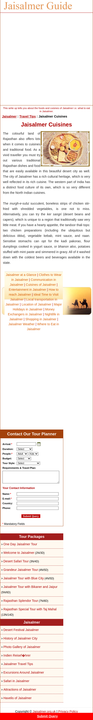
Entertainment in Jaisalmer (27, 289)
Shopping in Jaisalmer (41, 319)
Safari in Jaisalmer (16, 681)
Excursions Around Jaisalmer (23, 672)
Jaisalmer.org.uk (44, 711)
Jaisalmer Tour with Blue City (23, 578)
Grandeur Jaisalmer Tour (20, 570)
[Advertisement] (46, 59)
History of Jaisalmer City (20, 638)
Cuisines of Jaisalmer (41, 284)
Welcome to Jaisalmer (18, 552)
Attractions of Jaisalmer (19, 689)
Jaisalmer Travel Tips (18, 664)
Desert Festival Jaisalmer (21, 630)
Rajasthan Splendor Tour (20, 600)
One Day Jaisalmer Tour (20, 544)
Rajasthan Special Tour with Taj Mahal (30, 609)
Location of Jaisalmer (36, 304)
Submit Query (47, 716)
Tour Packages (32, 537)
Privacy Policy (68, 711)
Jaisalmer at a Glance (21, 275)
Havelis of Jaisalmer (17, 698)
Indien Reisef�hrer (17, 655)
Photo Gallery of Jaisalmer (21, 647)
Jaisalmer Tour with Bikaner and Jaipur (30, 587)
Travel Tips (27, 116)
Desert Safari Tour (16, 561)
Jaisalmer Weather (21, 324)
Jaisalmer (9, 116)
